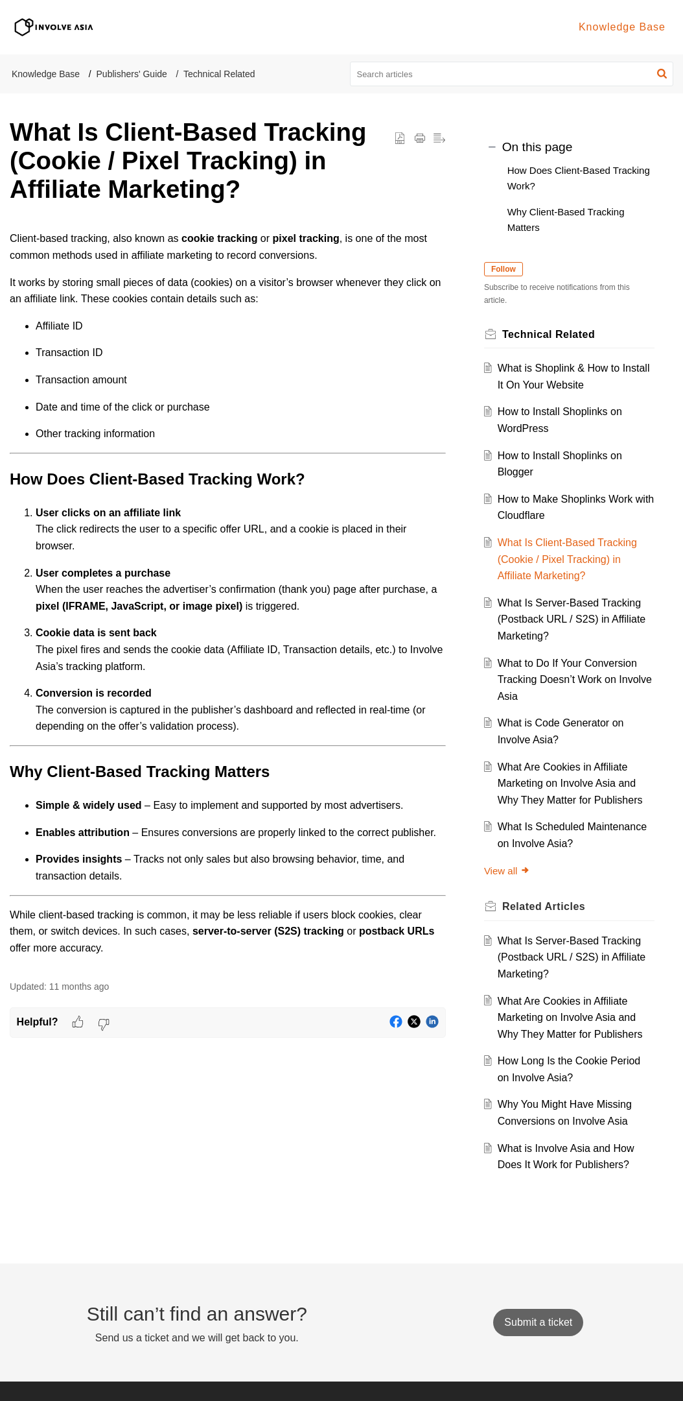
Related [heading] (546, 906)
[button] (662, 74)
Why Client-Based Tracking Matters (566, 219)
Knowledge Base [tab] (622, 26)
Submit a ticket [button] (538, 1322)
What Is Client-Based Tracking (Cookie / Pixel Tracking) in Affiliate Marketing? (570, 559)
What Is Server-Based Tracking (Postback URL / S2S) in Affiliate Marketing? (574, 619)
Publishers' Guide (132, 74)
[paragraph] (228, 593)
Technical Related (219, 74)
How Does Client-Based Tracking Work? (578, 178)
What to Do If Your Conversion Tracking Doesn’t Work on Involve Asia (570, 680)
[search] (512, 74)
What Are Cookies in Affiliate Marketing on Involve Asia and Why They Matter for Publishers (572, 783)
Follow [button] (506, 269)
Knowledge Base (46, 74)
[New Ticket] (538, 1322)
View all (510, 870)
